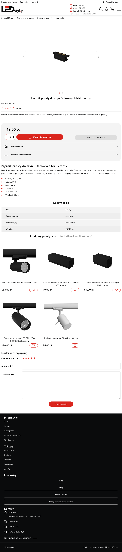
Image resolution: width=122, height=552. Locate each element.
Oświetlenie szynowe (25, 18)
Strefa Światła (61, 495)
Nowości (34, 2)
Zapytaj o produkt (96, 137)
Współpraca (9, 431)
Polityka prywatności (12, 435)
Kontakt (7, 426)
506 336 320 (79, 5)
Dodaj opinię (61, 404)
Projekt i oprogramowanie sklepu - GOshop (101, 547)
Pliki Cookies (9, 440)
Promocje (24, 2)
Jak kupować (9, 450)
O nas (6, 421)
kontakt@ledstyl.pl (81, 11)
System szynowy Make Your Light (50, 18)
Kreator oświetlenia (9, 2)
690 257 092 (79, 8)
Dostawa (7, 455)
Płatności (7, 459)
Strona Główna (7, 18)
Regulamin (8, 464)
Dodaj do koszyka (42, 137)
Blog (61, 487)
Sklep (61, 480)
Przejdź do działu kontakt (17, 538)
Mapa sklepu (9, 547)
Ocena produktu (9, 358)
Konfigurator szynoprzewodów (61, 502)
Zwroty (7, 469)
